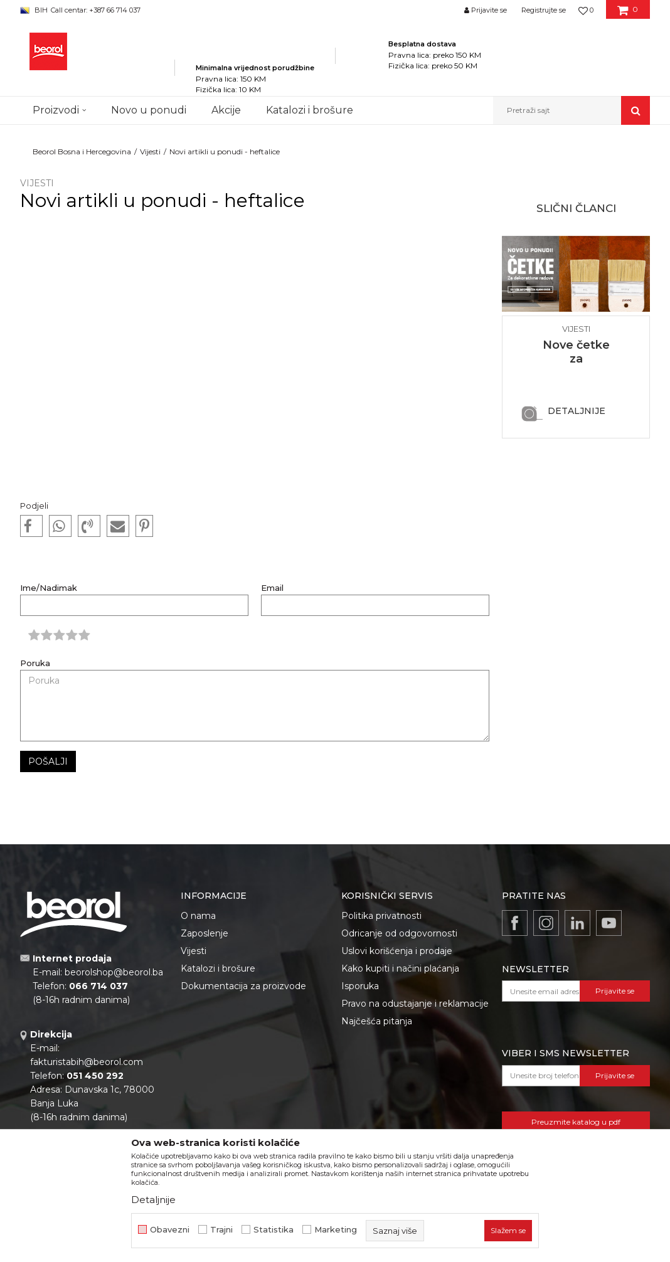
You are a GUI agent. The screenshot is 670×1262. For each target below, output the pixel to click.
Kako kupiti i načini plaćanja (400, 968)
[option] (576, 335)
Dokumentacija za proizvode (243, 986)
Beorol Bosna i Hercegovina (82, 151)
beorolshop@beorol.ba (114, 972)
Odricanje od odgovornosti (399, 933)
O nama (198, 915)
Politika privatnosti (381, 915)
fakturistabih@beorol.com (86, 1062)
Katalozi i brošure (218, 968)
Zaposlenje (204, 933)
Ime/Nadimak (48, 588)
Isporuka (360, 986)
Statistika (273, 1229)
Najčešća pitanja (376, 1021)
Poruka (35, 663)
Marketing (335, 1229)
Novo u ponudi (148, 110)
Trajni (221, 1229)
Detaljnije (576, 410)
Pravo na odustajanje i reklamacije (415, 1003)
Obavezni (169, 1229)
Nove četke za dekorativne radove (576, 365)
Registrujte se (543, 10)
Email (272, 588)
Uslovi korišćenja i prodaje (396, 951)
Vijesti (150, 151)
